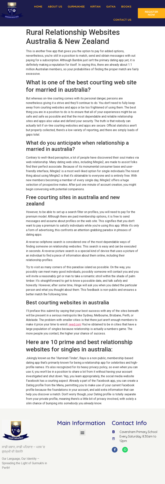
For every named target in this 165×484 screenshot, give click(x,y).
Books (126, 6)
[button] (82, 433)
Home (38, 6)
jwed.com (75, 324)
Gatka (111, 6)
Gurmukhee (76, 6)
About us (55, 6)
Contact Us (122, 19)
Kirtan (95, 6)
